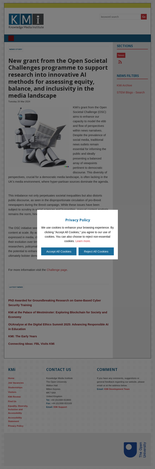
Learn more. (83, 241)
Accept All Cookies (58, 251)
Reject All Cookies (96, 251)
